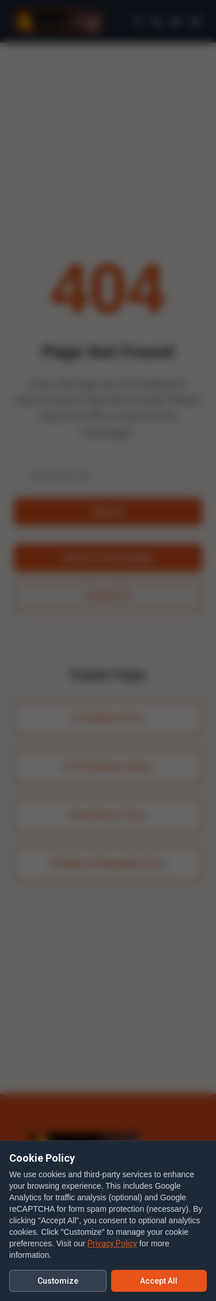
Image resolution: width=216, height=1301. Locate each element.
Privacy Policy (112, 1243)
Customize (57, 1280)
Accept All (158, 1280)
